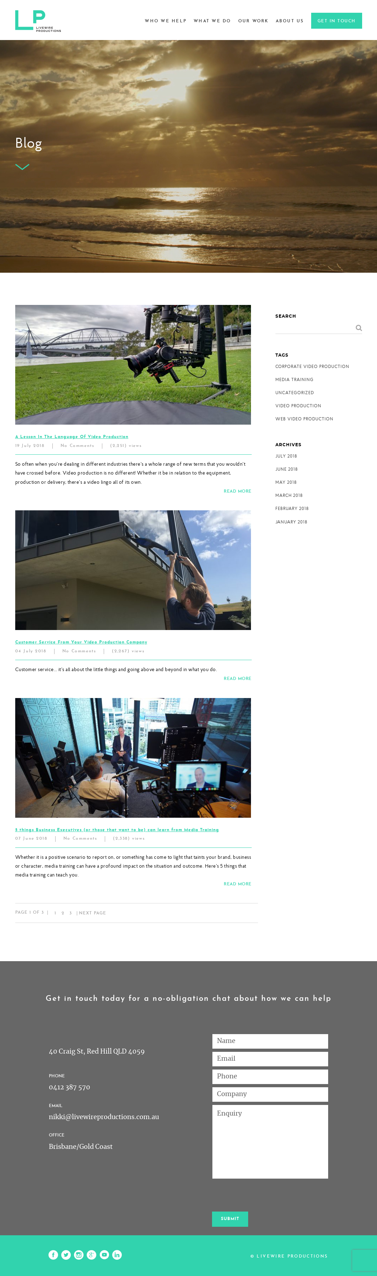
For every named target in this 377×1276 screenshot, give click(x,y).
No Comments (78, 446)
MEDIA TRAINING (294, 379)
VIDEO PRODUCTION (298, 405)
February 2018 (292, 508)
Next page (92, 913)
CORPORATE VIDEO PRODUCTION (312, 366)
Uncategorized (294, 392)
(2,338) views (129, 839)
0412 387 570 (69, 1087)
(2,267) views (128, 651)
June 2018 (286, 469)
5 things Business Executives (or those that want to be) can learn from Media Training (117, 830)
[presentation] (266, 1195)
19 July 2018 (30, 446)
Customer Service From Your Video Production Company (81, 642)
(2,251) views (126, 446)
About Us (290, 21)
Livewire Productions (292, 1256)
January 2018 (291, 521)
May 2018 (286, 482)
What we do (212, 21)
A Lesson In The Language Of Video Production (71, 437)
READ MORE (238, 491)
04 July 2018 (30, 651)
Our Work (253, 21)
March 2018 (289, 495)
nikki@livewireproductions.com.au (104, 1117)
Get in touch (337, 21)
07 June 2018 (31, 839)
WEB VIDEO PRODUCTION (304, 418)
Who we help (166, 21)
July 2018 (286, 456)
